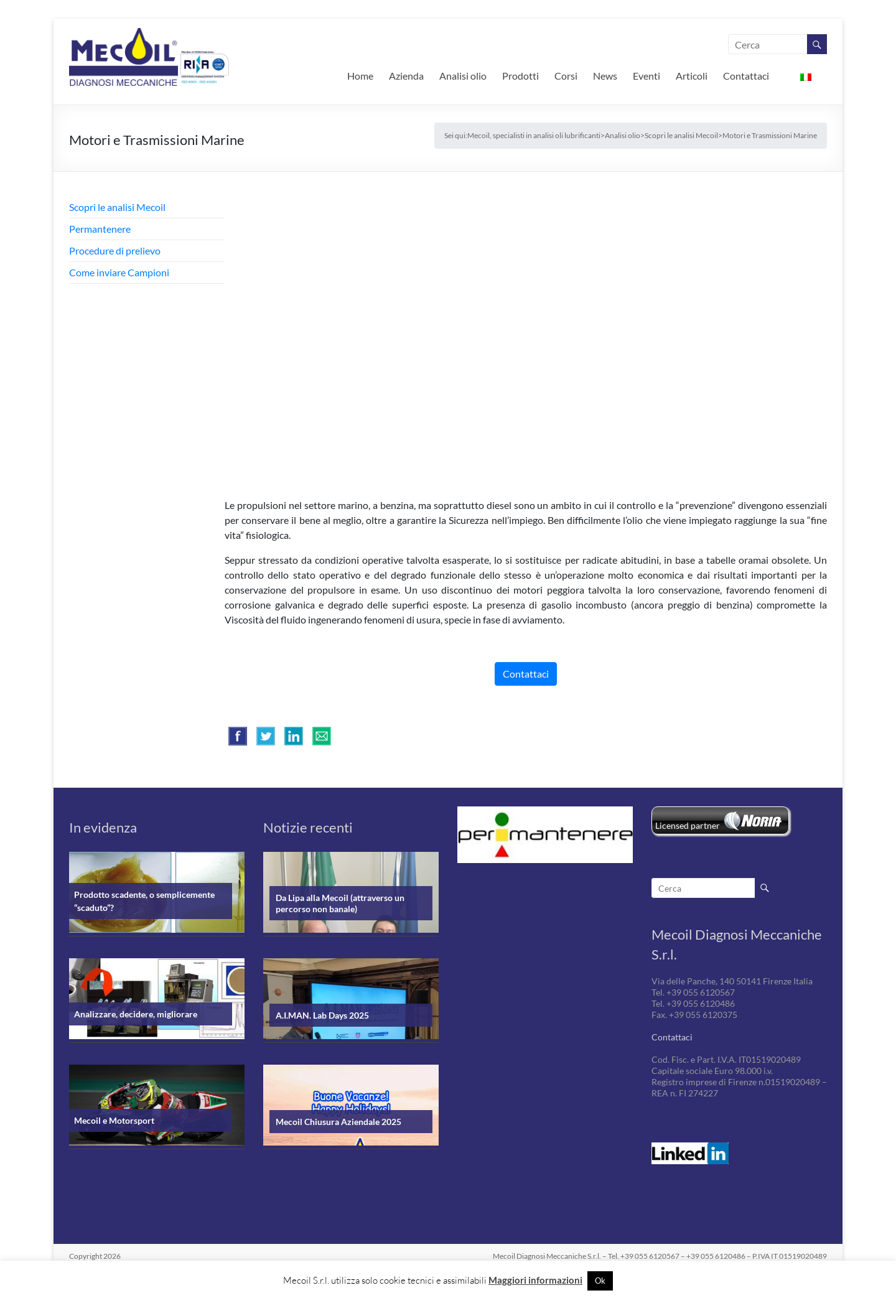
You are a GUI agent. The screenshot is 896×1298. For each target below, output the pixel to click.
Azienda (406, 76)
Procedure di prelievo (115, 250)
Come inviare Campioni (119, 272)
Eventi (646, 76)
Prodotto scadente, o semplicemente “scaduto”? (144, 901)
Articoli (691, 76)
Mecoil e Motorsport (114, 1120)
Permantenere (100, 229)
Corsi (565, 76)
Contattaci (746, 76)
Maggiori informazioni (535, 1280)
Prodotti (520, 76)
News (605, 76)
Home (360, 76)
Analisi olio (463, 76)
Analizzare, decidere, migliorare (135, 1014)
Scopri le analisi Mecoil (117, 207)
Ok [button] (600, 1281)
